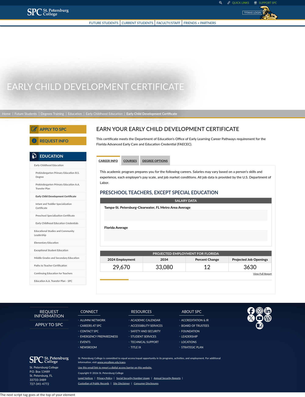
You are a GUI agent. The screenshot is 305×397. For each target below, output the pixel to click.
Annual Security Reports (167, 378)
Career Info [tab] (108, 161)
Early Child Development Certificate (56, 196)
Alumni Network (92, 320)
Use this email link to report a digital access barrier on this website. (115, 367)
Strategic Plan (192, 347)
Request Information (49, 313)
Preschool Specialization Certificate (55, 215)
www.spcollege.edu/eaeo (111, 362)
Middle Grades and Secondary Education (56, 257)
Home (6, 114)
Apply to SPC (48, 129)
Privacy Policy (104, 378)
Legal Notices (85, 378)
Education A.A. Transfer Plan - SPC (53, 281)
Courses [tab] (130, 161)
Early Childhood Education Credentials (57, 223)
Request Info (49, 141)
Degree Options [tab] (155, 161)
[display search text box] (220, 2)
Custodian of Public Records (93, 383)
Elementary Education (46, 242)
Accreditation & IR (195, 320)
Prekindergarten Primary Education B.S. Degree (57, 174)
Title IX (136, 347)
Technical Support (145, 342)
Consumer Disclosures (146, 383)
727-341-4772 (39, 384)
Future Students (26, 114)
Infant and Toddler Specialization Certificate (54, 206)
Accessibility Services (146, 325)
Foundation (190, 331)
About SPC (191, 311)
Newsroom (88, 347)
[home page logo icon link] (50, 12)
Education (75, 114)
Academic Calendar (145, 320)
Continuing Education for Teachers (53, 273)
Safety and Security (146, 331)
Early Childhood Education (104, 114)
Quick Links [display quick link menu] (238, 2)
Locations (189, 342)
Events (85, 342)
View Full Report (262, 273)
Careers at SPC (90, 325)
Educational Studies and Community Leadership (54, 233)
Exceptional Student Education (51, 250)
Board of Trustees (195, 325)
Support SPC (265, 3)
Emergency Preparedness (99, 336)
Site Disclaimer (121, 383)
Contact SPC (89, 331)
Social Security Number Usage (133, 378)
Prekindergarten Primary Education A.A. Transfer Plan (58, 186)
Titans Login (252, 12)
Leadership (189, 336)
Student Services (143, 336)
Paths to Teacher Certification (50, 265)
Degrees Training (52, 114)
